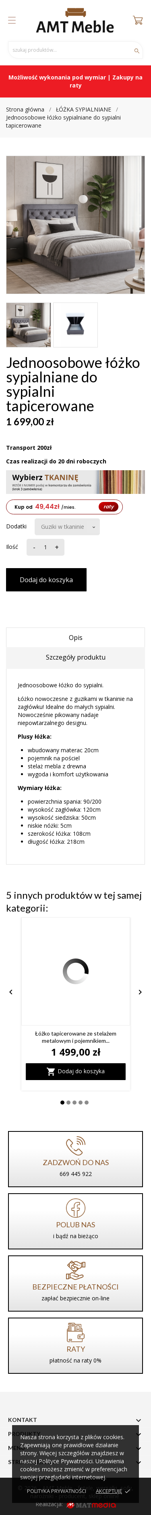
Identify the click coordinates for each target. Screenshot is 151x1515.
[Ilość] (44, 547)
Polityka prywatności (56, 1491)
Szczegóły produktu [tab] (75, 657)
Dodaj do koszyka (46, 579)
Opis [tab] (76, 637)
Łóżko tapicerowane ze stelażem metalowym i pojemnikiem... (75, 1037)
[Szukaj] (75, 50)
